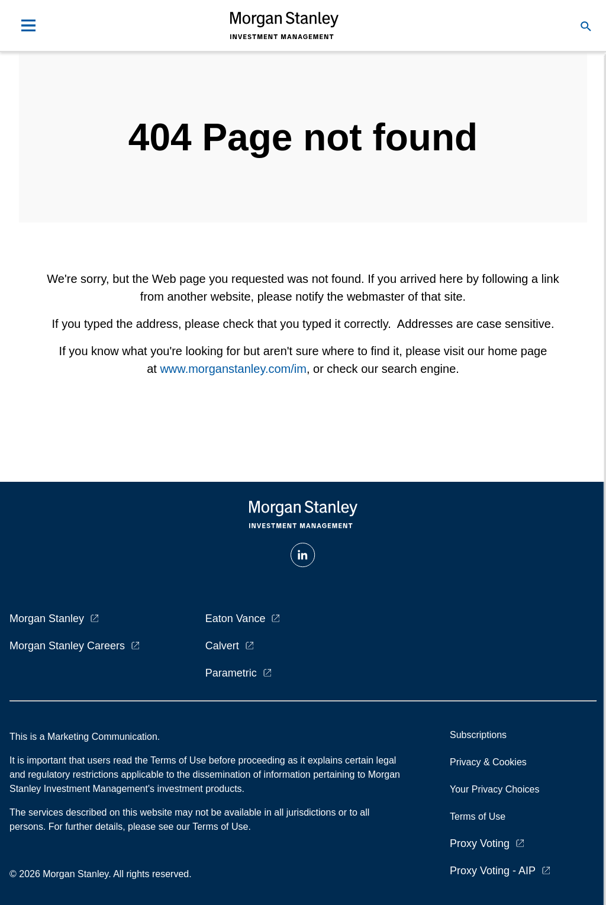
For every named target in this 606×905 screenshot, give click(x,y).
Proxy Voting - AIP (493, 871)
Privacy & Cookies (488, 762)
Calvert (222, 646)
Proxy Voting (480, 843)
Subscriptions (478, 735)
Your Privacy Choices (497, 789)
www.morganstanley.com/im (233, 368)
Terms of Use (477, 816)
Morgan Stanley (46, 618)
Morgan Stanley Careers (67, 646)
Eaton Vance (235, 618)
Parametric (231, 673)
